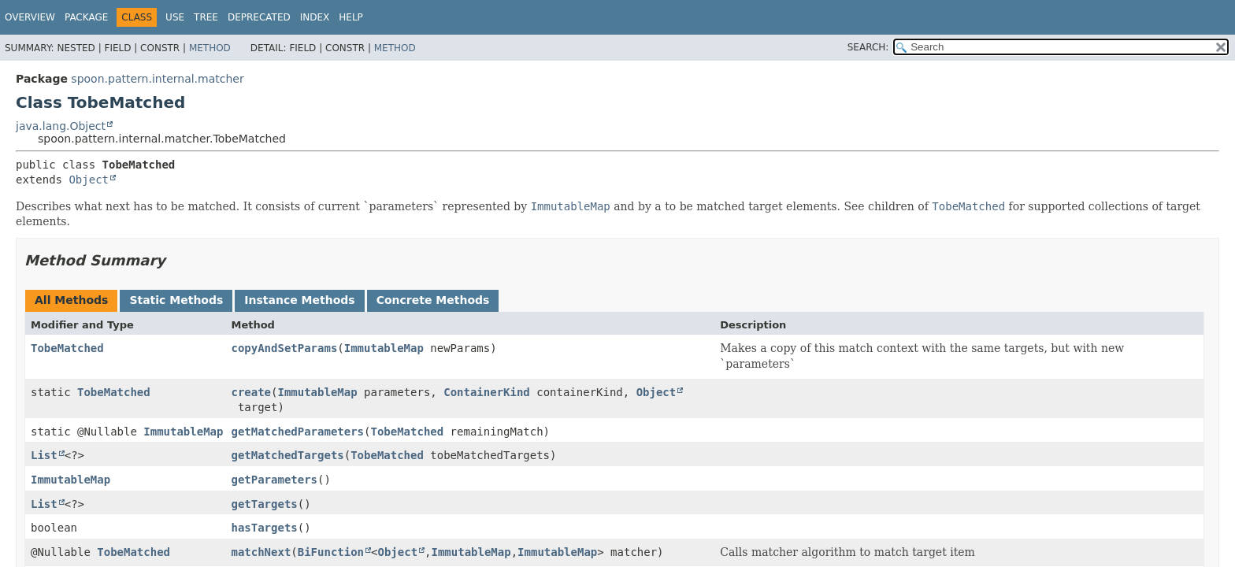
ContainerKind (486, 392)
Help (351, 17)
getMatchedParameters (297, 431)
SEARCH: (868, 47)
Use (174, 17)
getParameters (274, 479)
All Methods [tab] (71, 300)
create (251, 392)
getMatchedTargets (287, 455)
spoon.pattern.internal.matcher (157, 78)
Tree (206, 17)
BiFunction (331, 552)
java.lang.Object (61, 126)
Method (210, 48)
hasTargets (264, 527)
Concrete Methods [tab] (433, 300)
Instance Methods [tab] (299, 300)
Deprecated (259, 17)
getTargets (264, 504)
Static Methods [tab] (176, 300)
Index (315, 17)
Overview (30, 17)
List (44, 455)
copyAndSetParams (284, 348)
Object (89, 179)
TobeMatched (67, 348)
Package (86, 17)
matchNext (261, 552)
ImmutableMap (384, 348)
